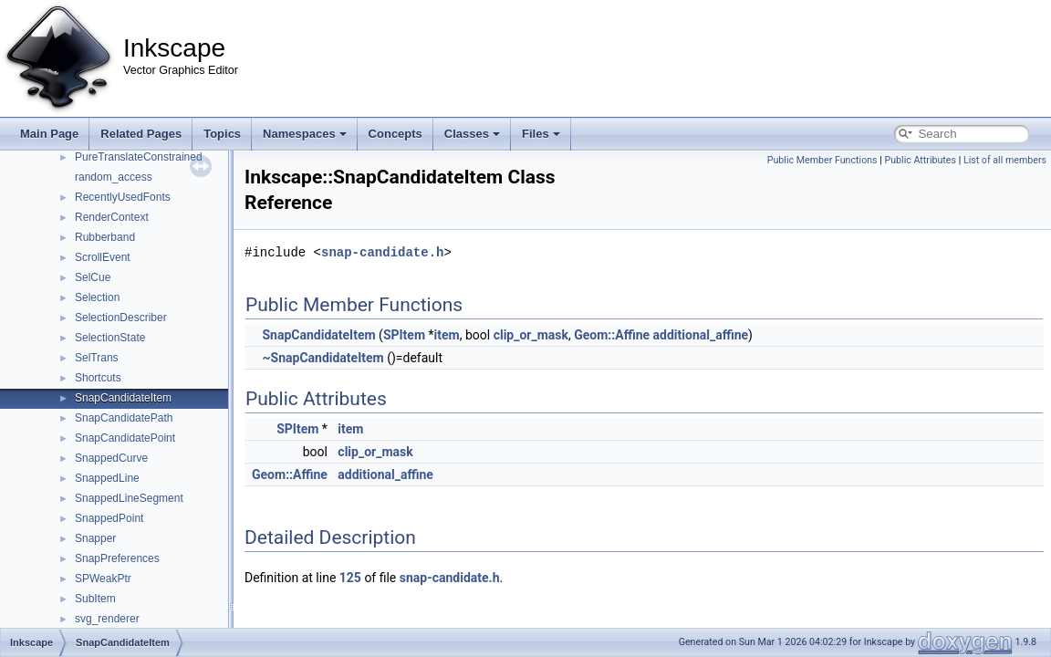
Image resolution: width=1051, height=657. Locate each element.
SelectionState (110, 337)
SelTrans (97, 357)
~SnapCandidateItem (322, 357)
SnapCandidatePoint (125, 438)
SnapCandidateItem (123, 397)
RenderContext (112, 217)
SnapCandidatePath (123, 418)
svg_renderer (107, 618)
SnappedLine (107, 478)
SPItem (404, 335)
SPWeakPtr (103, 578)
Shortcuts (98, 377)
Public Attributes (920, 160)
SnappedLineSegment (129, 498)
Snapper (95, 538)
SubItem (95, 598)
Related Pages (141, 134)
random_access (113, 177)
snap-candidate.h (382, 252)
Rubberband (105, 237)
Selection (97, 297)
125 (350, 577)
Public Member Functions (822, 160)
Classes (472, 134)
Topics (222, 134)
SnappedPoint (109, 518)
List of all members (1004, 160)
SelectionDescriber (121, 317)
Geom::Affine (612, 335)
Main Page (49, 134)
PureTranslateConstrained (139, 157)
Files (541, 134)
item (447, 335)
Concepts (395, 134)
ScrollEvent (102, 257)
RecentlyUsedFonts (123, 197)
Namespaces (305, 134)
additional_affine (701, 335)
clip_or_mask (531, 335)
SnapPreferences (117, 558)
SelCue (92, 277)
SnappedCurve (111, 458)
